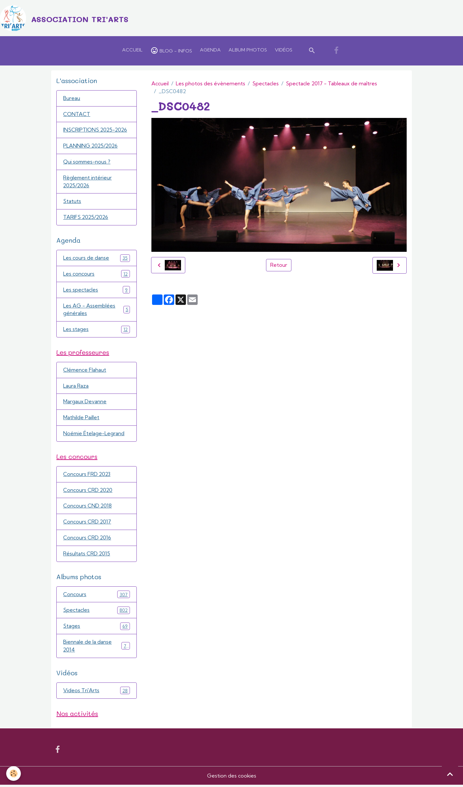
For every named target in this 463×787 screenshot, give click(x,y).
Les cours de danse (96, 259)
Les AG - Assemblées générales (96, 311)
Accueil (132, 50)
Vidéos (283, 50)
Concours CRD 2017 (87, 524)
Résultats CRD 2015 (86, 555)
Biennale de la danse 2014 (96, 648)
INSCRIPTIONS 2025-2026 (95, 130)
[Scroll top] (450, 774)
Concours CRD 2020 (88, 492)
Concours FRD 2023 (87, 476)
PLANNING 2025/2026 (91, 146)
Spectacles (265, 83)
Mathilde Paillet (81, 419)
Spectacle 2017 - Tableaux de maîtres (331, 83)
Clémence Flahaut (85, 371)
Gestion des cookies (231, 778)
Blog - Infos (171, 51)
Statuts (72, 202)
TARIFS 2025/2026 (86, 218)
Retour (278, 265)
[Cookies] (14, 773)
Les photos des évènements (210, 83)
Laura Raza (76, 387)
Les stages (96, 330)
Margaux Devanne (85, 403)
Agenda (210, 50)
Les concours (96, 275)
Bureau (71, 98)
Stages (96, 628)
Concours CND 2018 (87, 508)
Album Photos (248, 50)
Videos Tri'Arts (96, 692)
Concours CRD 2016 (87, 540)
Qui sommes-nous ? (87, 162)
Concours (96, 596)
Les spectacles (96, 290)
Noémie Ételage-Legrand (94, 435)
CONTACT (76, 114)
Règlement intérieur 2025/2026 (87, 182)
